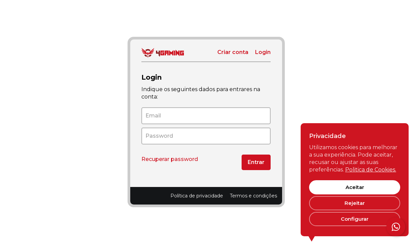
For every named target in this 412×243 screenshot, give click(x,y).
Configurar (354, 219)
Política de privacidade (196, 196)
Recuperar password (169, 159)
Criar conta (232, 52)
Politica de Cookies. (370, 169)
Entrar (256, 162)
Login (263, 52)
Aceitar (355, 187)
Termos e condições (253, 196)
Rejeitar (355, 203)
